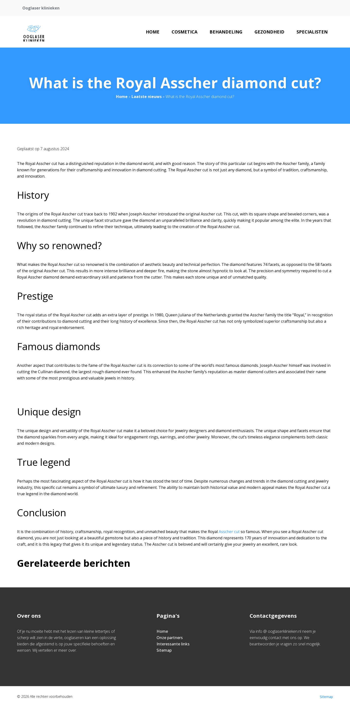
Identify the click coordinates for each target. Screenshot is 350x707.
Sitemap (164, 650)
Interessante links (173, 644)
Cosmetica (184, 32)
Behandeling (226, 32)
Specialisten (312, 32)
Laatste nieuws (146, 96)
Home (152, 32)
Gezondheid (269, 32)
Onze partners (170, 637)
